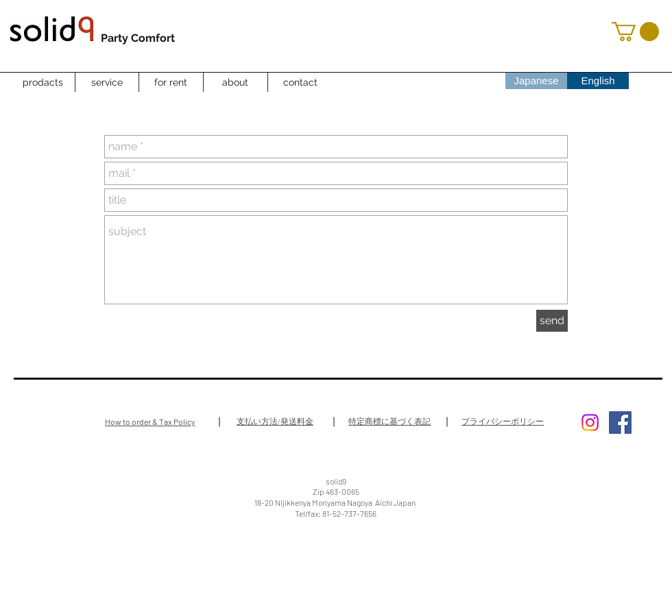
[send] (552, 321)
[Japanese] (536, 80)
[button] (635, 31)
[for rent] (171, 82)
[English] (598, 80)
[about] (235, 82)
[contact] (300, 82)
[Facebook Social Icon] (620, 422)
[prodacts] (42, 82)
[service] (107, 82)
